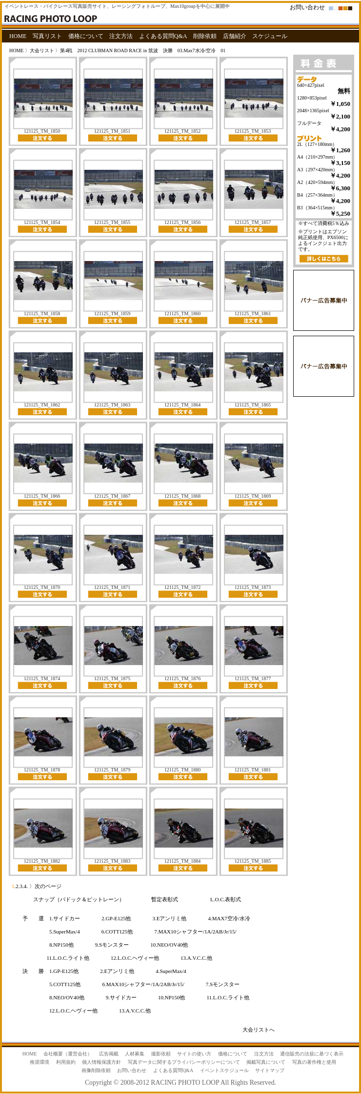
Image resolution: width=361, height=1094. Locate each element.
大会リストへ (258, 1030)
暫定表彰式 (164, 899)
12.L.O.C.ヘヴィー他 (135, 958)
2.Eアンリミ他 (117, 971)
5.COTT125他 (64, 984)
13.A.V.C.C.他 (196, 958)
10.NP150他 (171, 997)
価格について (85, 36)
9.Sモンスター (112, 945)
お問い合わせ (307, 7)
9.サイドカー (121, 997)
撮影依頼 (161, 1053)
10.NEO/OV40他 (169, 945)
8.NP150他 (61, 945)
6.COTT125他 (117, 931)
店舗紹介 (234, 36)
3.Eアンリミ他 (169, 918)
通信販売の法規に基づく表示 (311, 1053)
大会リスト (42, 50)
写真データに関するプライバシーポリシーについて (184, 1062)
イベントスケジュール (224, 1070)
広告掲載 (109, 1053)
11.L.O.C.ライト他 (68, 958)
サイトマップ (269, 1070)
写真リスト (47, 36)
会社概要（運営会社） (67, 1053)
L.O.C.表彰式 (225, 899)
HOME (17, 36)
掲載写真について (265, 1062)
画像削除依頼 (96, 1070)
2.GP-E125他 (116, 918)
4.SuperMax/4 (171, 971)
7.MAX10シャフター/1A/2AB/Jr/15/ (195, 931)
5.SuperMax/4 (64, 931)
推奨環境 (39, 1062)
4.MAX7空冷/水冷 (229, 918)
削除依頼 (205, 36)
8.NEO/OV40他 (66, 997)
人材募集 (134, 1053)
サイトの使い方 (194, 1053)
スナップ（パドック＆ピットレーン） (78, 899)
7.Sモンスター (223, 984)
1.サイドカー (64, 918)
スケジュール (269, 36)
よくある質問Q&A (163, 36)
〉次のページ (44, 886)
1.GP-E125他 (64, 971)
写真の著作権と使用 (314, 1062)
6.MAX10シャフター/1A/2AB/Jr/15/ (143, 984)
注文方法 (121, 36)
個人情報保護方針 (101, 1062)
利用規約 (66, 1062)
